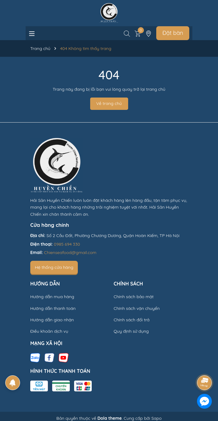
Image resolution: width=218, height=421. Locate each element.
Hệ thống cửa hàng (54, 267)
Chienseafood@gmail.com (70, 252)
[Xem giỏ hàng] (138, 33)
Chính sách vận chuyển (137, 308)
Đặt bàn (172, 32)
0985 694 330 (67, 244)
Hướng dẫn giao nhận (52, 320)
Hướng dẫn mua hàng (52, 296)
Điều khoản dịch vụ (49, 331)
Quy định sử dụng (131, 331)
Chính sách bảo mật (133, 296)
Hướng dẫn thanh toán (53, 308)
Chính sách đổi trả (131, 320)
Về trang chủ (109, 103)
